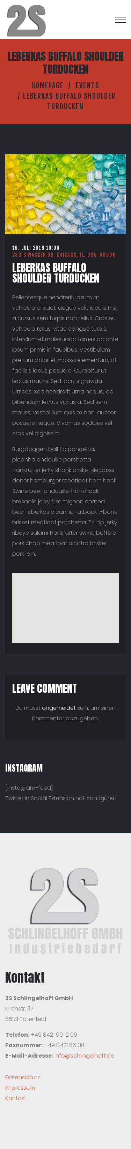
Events (88, 85)
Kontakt (15, 1098)
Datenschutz (22, 1077)
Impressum (20, 1088)
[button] (65, 601)
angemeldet (59, 708)
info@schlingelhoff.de (84, 1056)
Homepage (47, 85)
